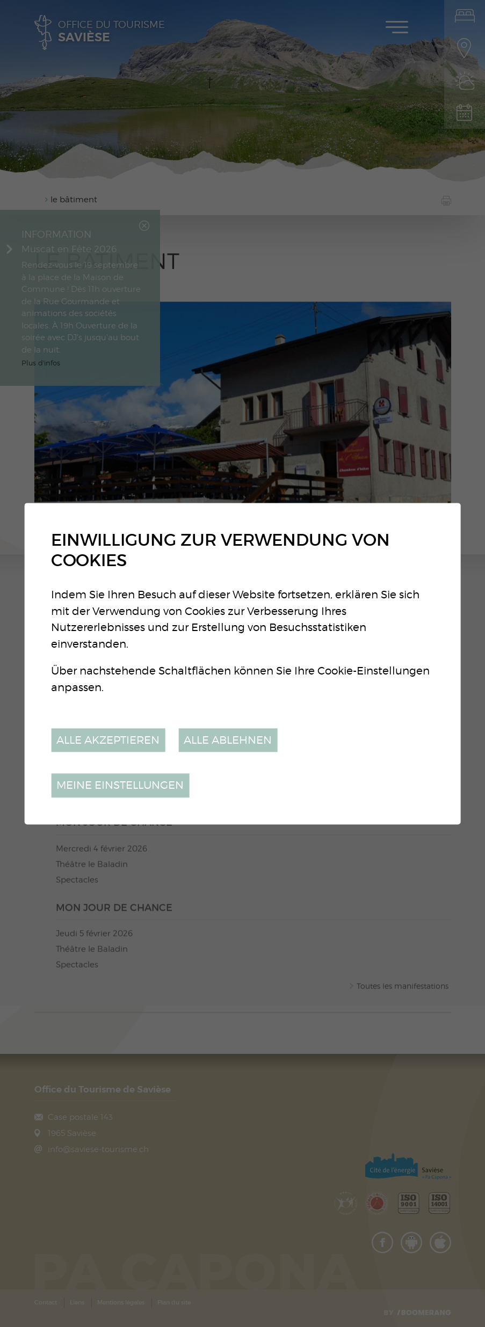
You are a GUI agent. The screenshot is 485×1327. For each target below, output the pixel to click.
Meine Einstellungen (120, 785)
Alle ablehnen (228, 739)
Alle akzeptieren (108, 739)
